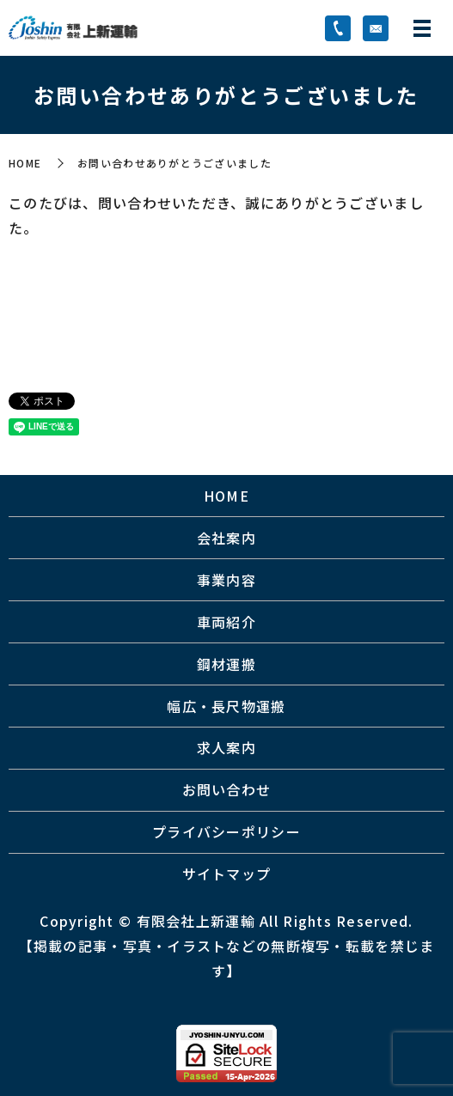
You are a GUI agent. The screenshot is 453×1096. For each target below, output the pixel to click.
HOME (25, 162)
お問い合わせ (227, 789)
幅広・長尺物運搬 (226, 706)
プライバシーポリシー (226, 831)
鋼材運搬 (226, 664)
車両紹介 (226, 622)
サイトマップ (227, 873)
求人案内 (226, 747)
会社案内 (226, 537)
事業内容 (226, 579)
